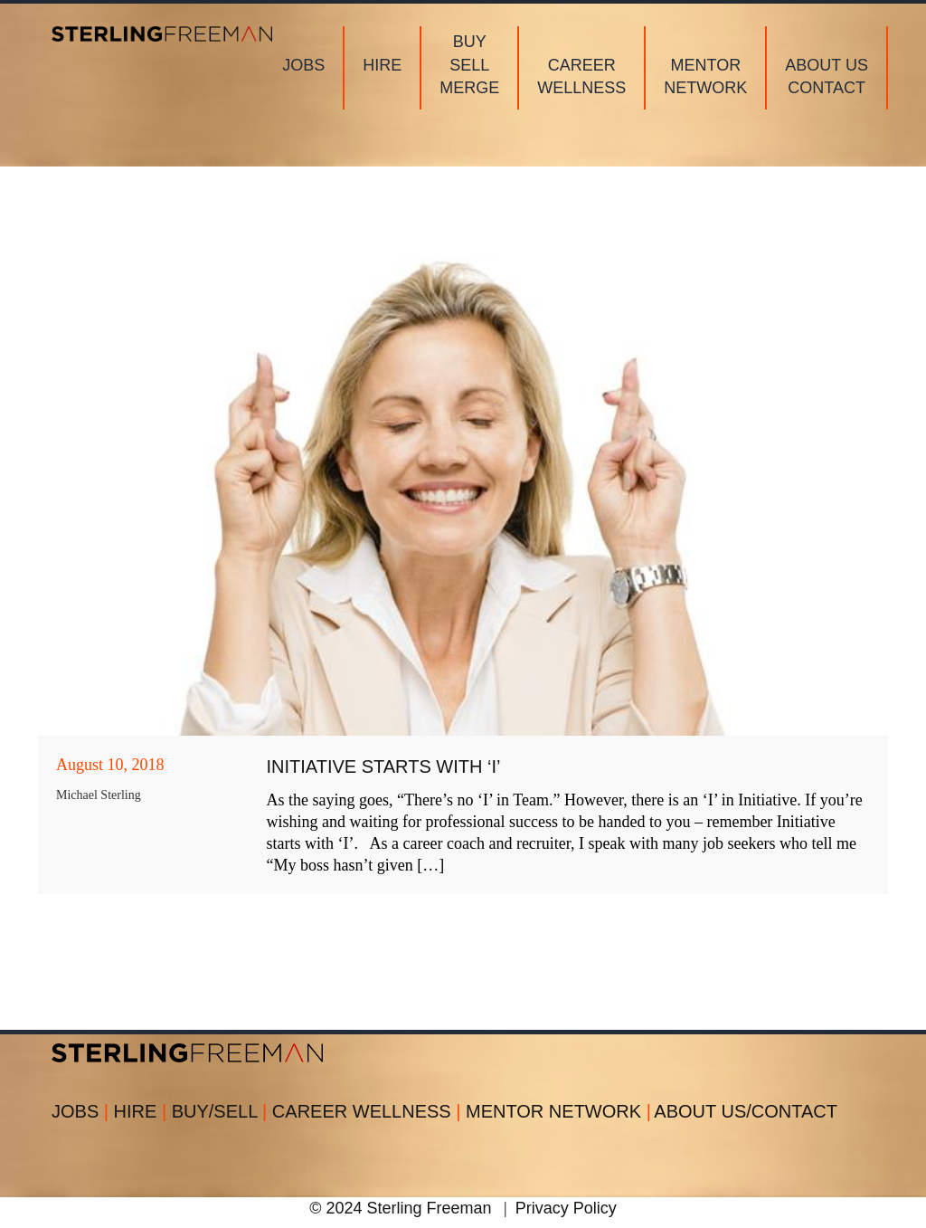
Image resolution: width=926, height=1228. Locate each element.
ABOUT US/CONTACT (745, 1111)
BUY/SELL (222, 1111)
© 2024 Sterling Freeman (400, 1208)
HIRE (143, 1111)
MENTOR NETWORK (558, 1111)
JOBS (83, 1111)
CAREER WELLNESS (369, 1111)
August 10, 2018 (110, 765)
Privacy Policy (566, 1208)
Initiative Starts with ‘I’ (384, 766)
